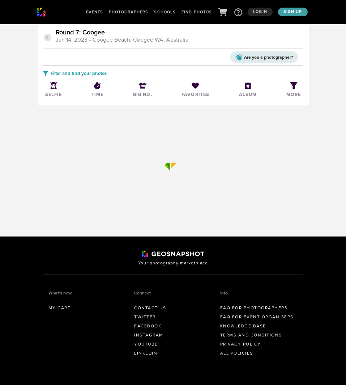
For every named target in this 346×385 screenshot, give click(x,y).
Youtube (146, 344)
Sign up (292, 11)
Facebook (147, 326)
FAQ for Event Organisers (257, 317)
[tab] (178, 36)
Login (260, 11)
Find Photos (196, 12)
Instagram (148, 335)
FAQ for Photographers (254, 308)
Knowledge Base (243, 326)
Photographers (128, 12)
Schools (165, 12)
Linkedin (145, 353)
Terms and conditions (251, 335)
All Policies (236, 353)
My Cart (59, 308)
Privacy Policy (240, 344)
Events (94, 12)
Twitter (145, 317)
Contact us (150, 308)
